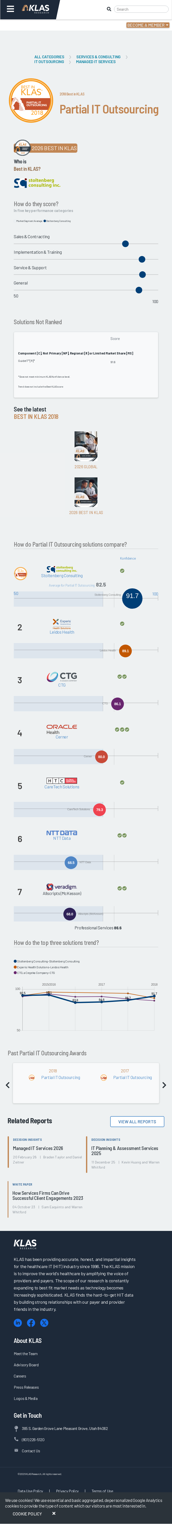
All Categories (49, 56)
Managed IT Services (96, 61)
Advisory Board (26, 1364)
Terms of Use (102, 1490)
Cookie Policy (27, 1513)
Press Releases (26, 1387)
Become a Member (146, 24)
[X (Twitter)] (44, 1323)
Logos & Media (26, 1398)
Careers (20, 1375)
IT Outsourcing (49, 61)
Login (26, 24)
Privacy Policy (67, 1490)
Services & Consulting (98, 56)
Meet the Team (26, 1353)
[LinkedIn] (18, 1323)
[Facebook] (31, 1323)
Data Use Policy (30, 1490)
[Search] (141, 9)
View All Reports (137, 1121)
